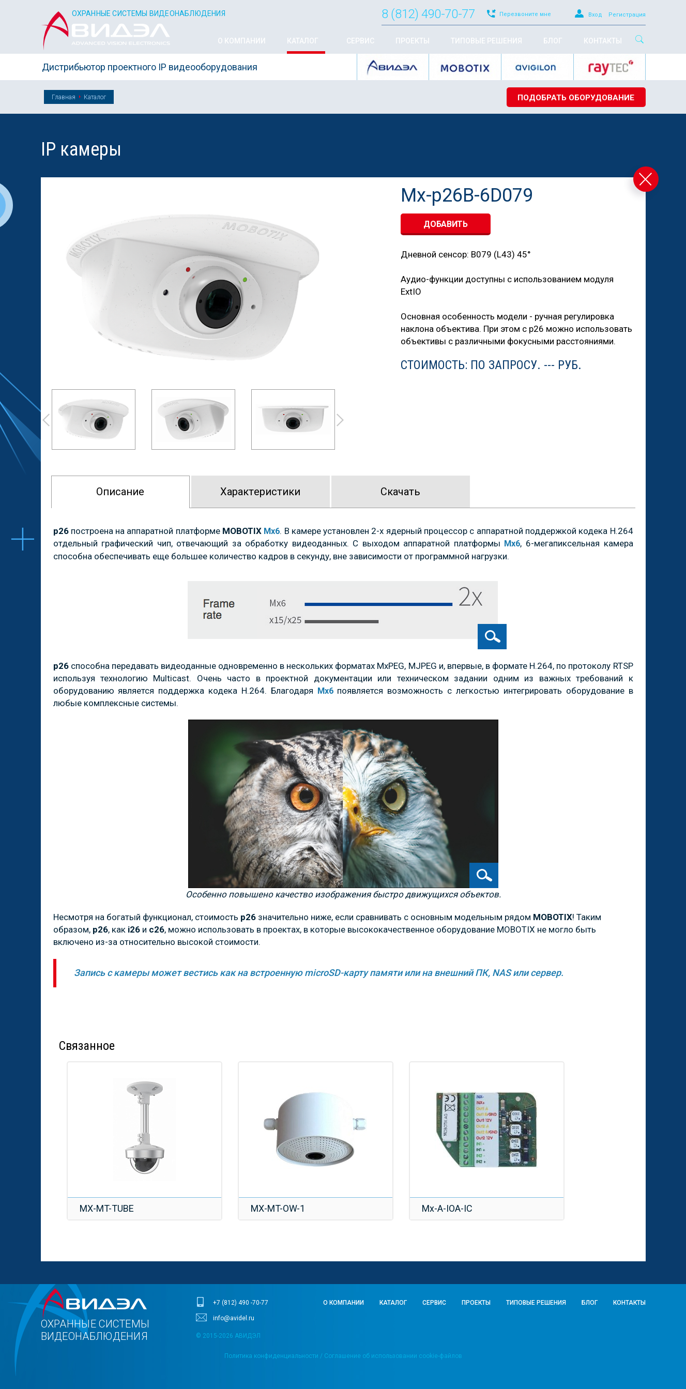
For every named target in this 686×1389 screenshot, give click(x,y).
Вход (595, 14)
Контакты (629, 1302)
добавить (445, 224)
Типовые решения (536, 1302)
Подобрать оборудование (573, 97)
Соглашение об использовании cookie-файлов (393, 1356)
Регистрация (627, 14)
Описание (120, 491)
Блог (590, 1302)
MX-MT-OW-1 (279, 1208)
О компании (343, 1302)
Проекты (476, 1302)
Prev (45, 420)
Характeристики (260, 491)
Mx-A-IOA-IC (448, 1208)
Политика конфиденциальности (271, 1356)
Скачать (400, 491)
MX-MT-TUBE (108, 1208)
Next (341, 420)
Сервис (434, 1302)
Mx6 (325, 690)
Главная (63, 97)
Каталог (95, 97)
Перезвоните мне (525, 14)
